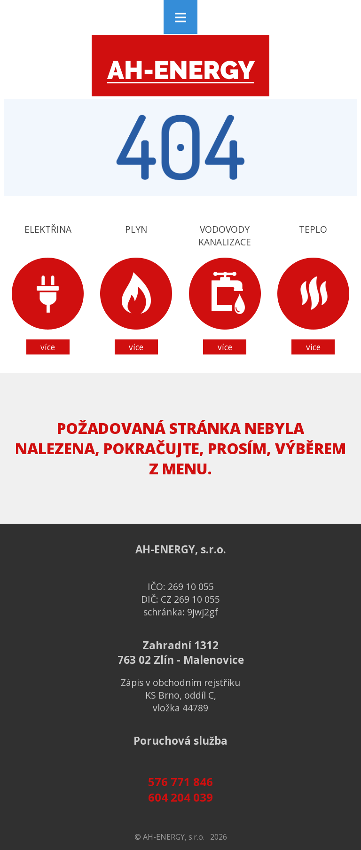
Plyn (136, 289)
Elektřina (47, 289)
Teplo (313, 289)
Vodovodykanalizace (224, 289)
